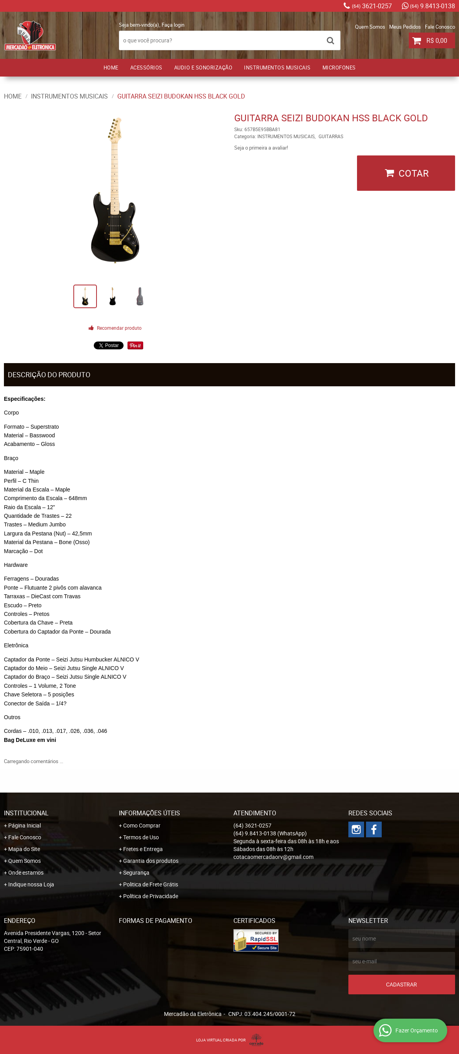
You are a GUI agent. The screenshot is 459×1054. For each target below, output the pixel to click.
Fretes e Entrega (143, 849)
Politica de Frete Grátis (150, 884)
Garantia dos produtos (150, 860)
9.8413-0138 (432, 6)
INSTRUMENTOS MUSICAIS (277, 67)
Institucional (26, 813)
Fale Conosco (440, 26)
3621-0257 (372, 6)
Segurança (136, 872)
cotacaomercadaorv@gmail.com (273, 856)
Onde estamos (26, 872)
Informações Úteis (149, 813)
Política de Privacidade (150, 896)
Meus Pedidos (405, 26)
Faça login (173, 24)
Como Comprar (141, 825)
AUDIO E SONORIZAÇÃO (203, 67)
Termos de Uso (141, 837)
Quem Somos (370, 26)
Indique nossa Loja (31, 884)
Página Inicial (24, 825)
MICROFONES (339, 67)
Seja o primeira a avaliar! (261, 147)
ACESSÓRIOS (146, 67)
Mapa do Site (24, 849)
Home (111, 67)
